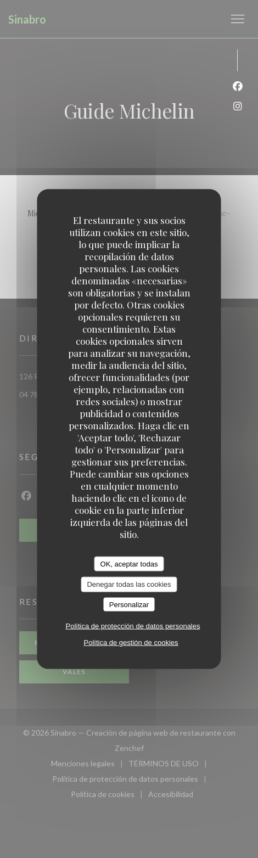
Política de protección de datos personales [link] (133, 626)
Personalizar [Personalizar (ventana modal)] (129, 604)
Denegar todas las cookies (129, 584)
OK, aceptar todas (129, 563)
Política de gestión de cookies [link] (131, 642)
